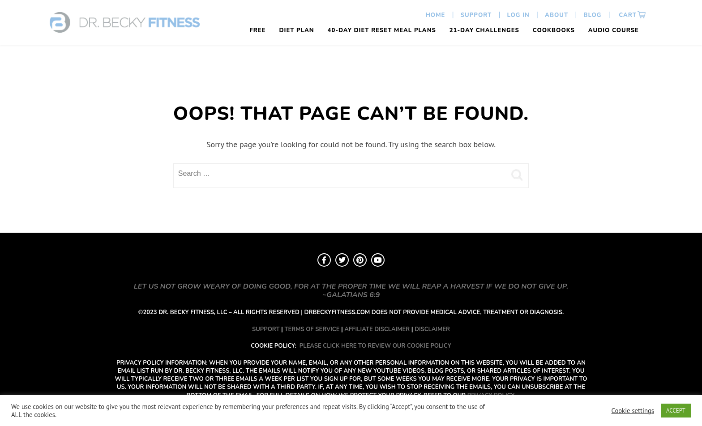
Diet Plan (296, 30)
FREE (257, 30)
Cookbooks (554, 30)
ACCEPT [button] (675, 410)
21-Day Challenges (484, 30)
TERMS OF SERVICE (311, 329)
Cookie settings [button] (633, 411)
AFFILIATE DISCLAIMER (377, 329)
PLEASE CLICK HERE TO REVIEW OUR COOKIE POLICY (375, 346)
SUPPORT (266, 329)
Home (435, 15)
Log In (518, 15)
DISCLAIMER (432, 329)
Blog (592, 15)
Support (476, 15)
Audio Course (613, 30)
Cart (627, 15)
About (556, 15)
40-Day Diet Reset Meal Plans (382, 30)
